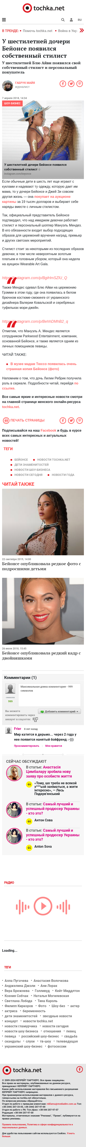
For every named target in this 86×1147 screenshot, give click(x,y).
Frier (17, 729)
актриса (11, 1011)
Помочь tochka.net (38, 31)
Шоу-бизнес (12, 103)
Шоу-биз (58, 1006)
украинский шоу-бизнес (23, 1046)
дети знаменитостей (31, 464)
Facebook (48, 430)
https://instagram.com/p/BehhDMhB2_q (35, 321)
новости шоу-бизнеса (32, 469)
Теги (8, 967)
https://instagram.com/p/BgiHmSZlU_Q (34, 278)
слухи (30, 1041)
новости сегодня (28, 474)
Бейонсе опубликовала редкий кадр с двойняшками (41, 655)
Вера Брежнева (17, 991)
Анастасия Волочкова (51, 981)
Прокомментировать (26, 745)
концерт (11, 1021)
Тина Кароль (47, 1001)
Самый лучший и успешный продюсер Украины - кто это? (52, 808)
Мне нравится (53, 745)
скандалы (13, 1041)
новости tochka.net (53, 459)
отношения (52, 1031)
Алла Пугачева (16, 981)
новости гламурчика (21, 1026)
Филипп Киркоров (19, 1006)
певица (10, 1036)
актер (74, 1006)
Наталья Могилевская (51, 996)
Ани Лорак (48, 986)
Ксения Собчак (16, 996)
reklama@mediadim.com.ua (61, 1104)
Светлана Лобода (18, 1001)
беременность (34, 1011)
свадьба (70, 1036)
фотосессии (57, 1046)
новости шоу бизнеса (21, 1031)
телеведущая (67, 1041)
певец (71, 1031)
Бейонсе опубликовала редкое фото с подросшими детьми (41, 566)
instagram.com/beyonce (17, 173)
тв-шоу (45, 1041)
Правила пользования (14, 1124)
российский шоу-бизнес (40, 1036)
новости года (63, 474)
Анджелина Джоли (20, 986)
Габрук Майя (25, 82)
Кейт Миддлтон (67, 991)
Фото (42, 1006)
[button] (71, 19)
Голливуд (42, 991)
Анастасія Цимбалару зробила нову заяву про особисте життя (49, 771)
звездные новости (57, 1016)
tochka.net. (11, 407)
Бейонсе (21, 459)
